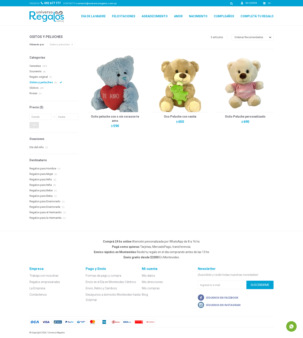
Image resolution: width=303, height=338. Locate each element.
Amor (178, 16)
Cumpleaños (224, 16)
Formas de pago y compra (103, 275)
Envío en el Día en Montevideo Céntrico (111, 282)
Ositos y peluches (60, 44)
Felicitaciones (123, 16)
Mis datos (148, 275)
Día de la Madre (93, 16)
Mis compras (151, 288)
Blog (145, 294)
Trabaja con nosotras (43, 275)
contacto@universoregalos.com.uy (96, 3)
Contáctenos (38, 294)
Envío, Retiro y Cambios (101, 288)
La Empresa (37, 288)
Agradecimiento (155, 16)
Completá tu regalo (257, 16)
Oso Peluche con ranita (180, 116)
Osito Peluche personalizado (245, 116)
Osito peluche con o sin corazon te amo (115, 118)
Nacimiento (198, 16)
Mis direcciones (152, 282)
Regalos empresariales (44, 282)
